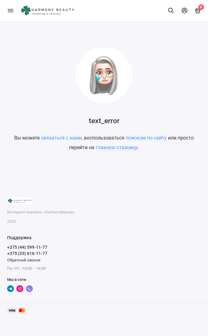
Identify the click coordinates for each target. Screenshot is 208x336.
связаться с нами (61, 138)
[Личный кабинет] (184, 10)
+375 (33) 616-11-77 (27, 253)
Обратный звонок (24, 260)
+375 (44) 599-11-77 (27, 247)
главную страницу (117, 147)
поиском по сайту (146, 138)
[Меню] (10, 10)
